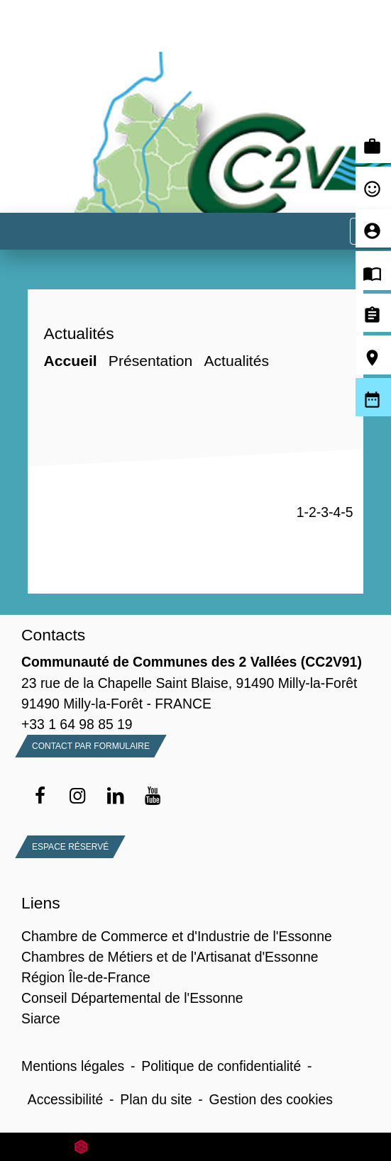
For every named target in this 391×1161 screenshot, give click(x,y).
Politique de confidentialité (221, 1066)
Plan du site (156, 1099)
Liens (40, 903)
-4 (335, 512)
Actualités (236, 360)
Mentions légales (72, 1066)
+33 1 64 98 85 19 (77, 724)
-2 (310, 512)
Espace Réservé (70, 847)
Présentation (150, 360)
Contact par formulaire (91, 746)
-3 (322, 512)
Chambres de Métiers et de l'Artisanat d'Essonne (169, 957)
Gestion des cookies (271, 1099)
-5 (347, 512)
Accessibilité (66, 1099)
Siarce (40, 1018)
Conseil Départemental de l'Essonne (132, 998)
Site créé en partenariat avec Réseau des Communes (195, 1146)
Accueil (70, 360)
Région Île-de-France (85, 977)
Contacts (53, 635)
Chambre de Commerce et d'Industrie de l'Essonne (176, 936)
